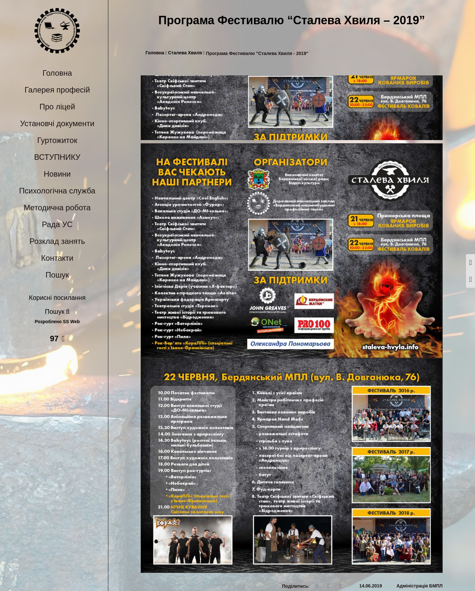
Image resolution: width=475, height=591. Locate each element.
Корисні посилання (57, 297)
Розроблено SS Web (57, 321)
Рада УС (57, 224)
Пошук (57, 274)
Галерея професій (57, 89)
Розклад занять (57, 241)
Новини (57, 174)
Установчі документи (57, 123)
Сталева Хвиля (186, 52)
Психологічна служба (57, 190)
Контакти (57, 258)
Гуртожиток (57, 140)
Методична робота (57, 207)
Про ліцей (57, 106)
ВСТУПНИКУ (57, 157)
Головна (57, 73)
